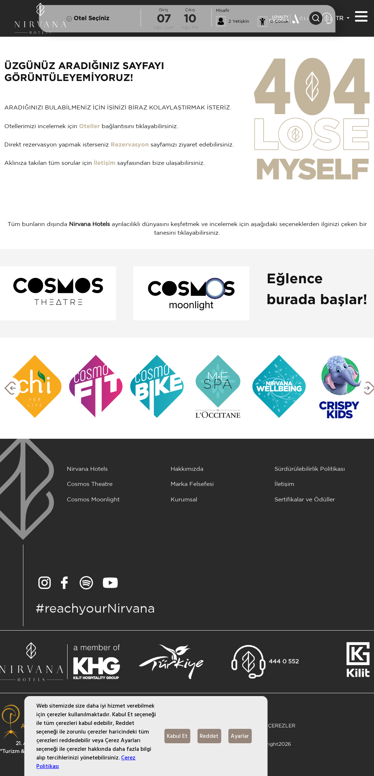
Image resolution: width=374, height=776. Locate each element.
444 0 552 (284, 661)
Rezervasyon (130, 145)
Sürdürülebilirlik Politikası (309, 469)
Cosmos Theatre (89, 484)
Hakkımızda (187, 469)
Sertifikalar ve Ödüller (304, 499)
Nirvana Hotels (87, 469)
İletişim (104, 163)
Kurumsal (184, 499)
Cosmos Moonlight (93, 499)
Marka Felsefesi (192, 484)
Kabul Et (177, 736)
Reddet (209, 736)
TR (340, 18)
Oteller (89, 126)
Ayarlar (240, 736)
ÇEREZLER (281, 725)
